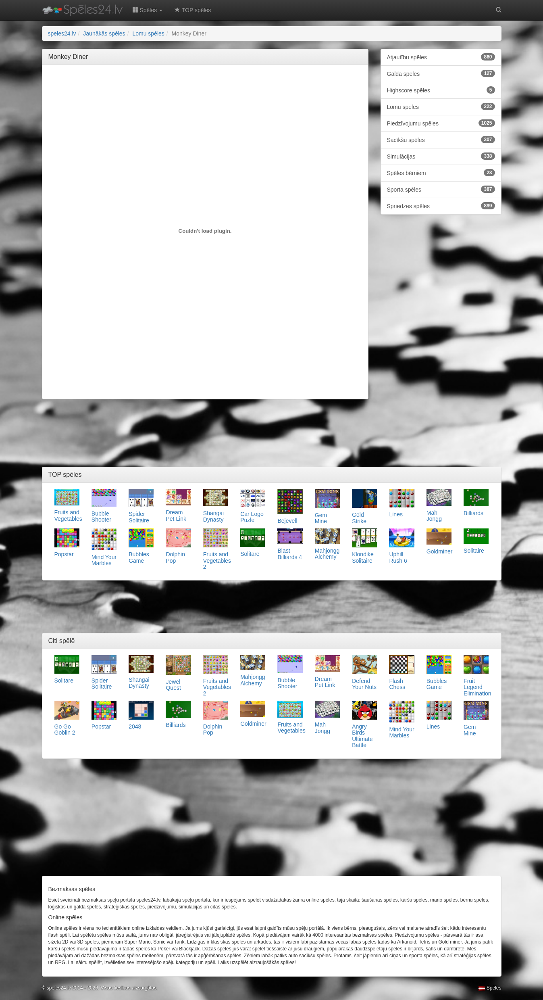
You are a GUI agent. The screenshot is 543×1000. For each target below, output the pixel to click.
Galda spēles (441, 73)
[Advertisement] (205, 89)
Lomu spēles (441, 106)
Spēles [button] (148, 10)
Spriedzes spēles (441, 205)
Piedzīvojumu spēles (441, 123)
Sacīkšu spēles (441, 139)
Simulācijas (441, 156)
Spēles (490, 988)
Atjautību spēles (441, 57)
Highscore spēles (441, 90)
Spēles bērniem (441, 172)
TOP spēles (193, 10)
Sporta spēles (441, 189)
